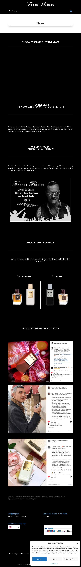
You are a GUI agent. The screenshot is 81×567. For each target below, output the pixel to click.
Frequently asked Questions (19, 554)
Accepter (39, 559)
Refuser (55, 559)
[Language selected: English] (14, 527)
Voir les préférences (70, 559)
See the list (46, 516)
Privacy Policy (54, 563)
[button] (77, 543)
